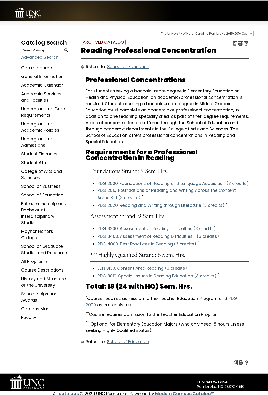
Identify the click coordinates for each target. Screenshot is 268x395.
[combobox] (207, 32)
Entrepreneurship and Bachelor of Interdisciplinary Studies (43, 211)
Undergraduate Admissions (37, 140)
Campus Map (35, 307)
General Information (42, 75)
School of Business (41, 185)
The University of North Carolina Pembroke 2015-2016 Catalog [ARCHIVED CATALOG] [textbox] (207, 32)
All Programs (34, 260)
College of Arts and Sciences (41, 173)
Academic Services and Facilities (41, 95)
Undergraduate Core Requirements (43, 110)
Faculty (28, 316)
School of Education (42, 193)
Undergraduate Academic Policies (40, 125)
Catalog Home (36, 66)
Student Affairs (37, 161)
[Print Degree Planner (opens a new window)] (235, 42)
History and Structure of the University (43, 280)
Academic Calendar (42, 84)
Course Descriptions (42, 269)
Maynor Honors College (37, 233)
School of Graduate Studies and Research (44, 248)
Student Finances (39, 152)
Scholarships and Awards (39, 295)
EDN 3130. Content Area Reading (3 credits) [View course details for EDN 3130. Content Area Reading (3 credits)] (142, 267)
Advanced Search (40, 56)
